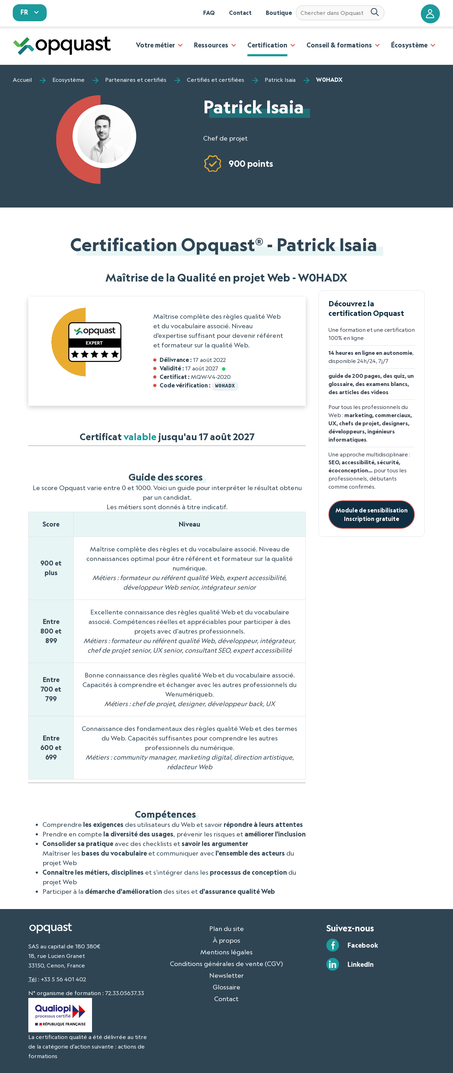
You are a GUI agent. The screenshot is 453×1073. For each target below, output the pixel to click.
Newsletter (226, 974)
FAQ (209, 12)
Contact (240, 12)
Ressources (211, 45)
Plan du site (226, 928)
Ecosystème (68, 79)
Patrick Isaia (280, 79)
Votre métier (155, 45)
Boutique (279, 12)
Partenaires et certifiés (135, 79)
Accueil (22, 79)
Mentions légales (226, 951)
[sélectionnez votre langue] (30, 12)
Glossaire (226, 986)
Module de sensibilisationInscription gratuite (372, 514)
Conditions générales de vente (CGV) (226, 963)
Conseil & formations (339, 45)
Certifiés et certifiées (215, 79)
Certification (267, 45)
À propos (226, 939)
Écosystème (409, 45)
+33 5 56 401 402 (63, 978)
